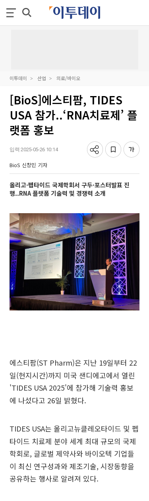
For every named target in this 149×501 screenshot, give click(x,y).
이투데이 (18, 78)
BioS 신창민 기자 (28, 165)
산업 (41, 78)
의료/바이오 (68, 78)
